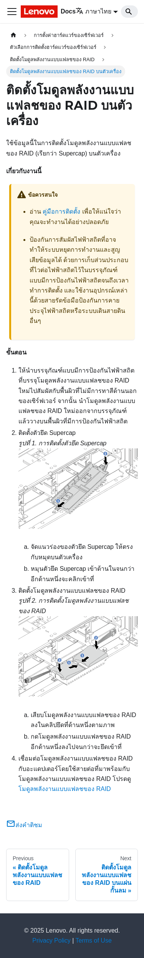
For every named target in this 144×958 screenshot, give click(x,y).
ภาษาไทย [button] (93, 11)
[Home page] (13, 35)
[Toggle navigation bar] (12, 11)
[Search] (129, 11)
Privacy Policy (51, 940)
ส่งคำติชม (24, 825)
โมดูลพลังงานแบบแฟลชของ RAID (64, 789)
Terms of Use (94, 940)
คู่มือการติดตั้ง (61, 211)
